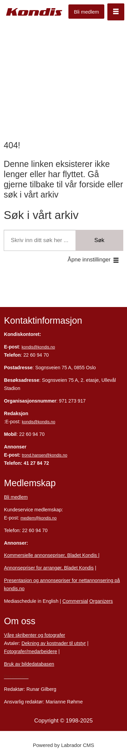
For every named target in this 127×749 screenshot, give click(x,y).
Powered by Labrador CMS (63, 745)
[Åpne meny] (115, 11)
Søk (99, 240)
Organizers (101, 601)
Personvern (16, 676)
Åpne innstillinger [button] (89, 259)
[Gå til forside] (34, 12)
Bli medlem (86, 12)
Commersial (75, 601)
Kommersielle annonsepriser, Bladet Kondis (51, 555)
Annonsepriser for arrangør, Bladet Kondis (49, 568)
